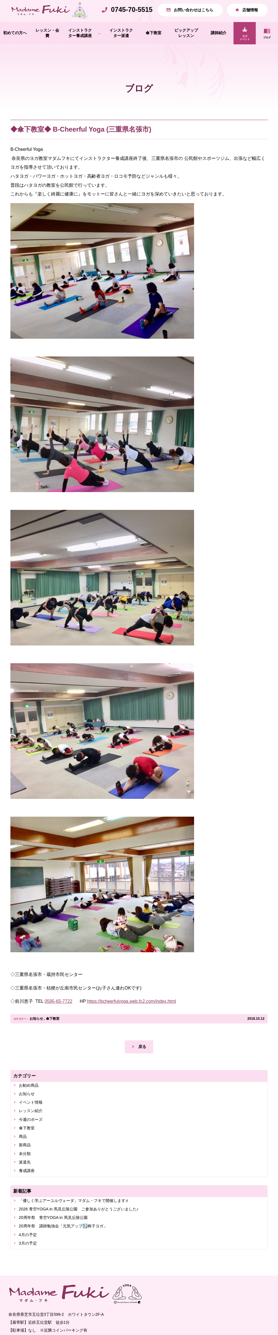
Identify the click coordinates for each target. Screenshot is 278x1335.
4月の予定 (29, 1260)
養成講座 (28, 1192)
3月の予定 (29, 1270)
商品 (23, 1155)
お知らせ (36, 1031)
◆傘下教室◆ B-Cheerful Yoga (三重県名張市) (80, 141)
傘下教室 (52, 1031)
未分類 (26, 1173)
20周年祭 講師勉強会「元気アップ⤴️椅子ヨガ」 (69, 1251)
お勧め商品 (30, 1099)
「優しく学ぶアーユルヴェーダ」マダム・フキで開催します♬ (81, 1223)
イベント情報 (32, 1117)
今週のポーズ (32, 1136)
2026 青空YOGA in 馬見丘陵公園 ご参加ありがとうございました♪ (87, 1232)
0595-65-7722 (58, 1013)
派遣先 (26, 1183)
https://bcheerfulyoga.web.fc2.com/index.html (131, 1013)
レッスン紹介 (32, 1127)
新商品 (26, 1164)
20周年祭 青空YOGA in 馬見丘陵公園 (58, 1242)
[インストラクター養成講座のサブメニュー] (99, 45)
